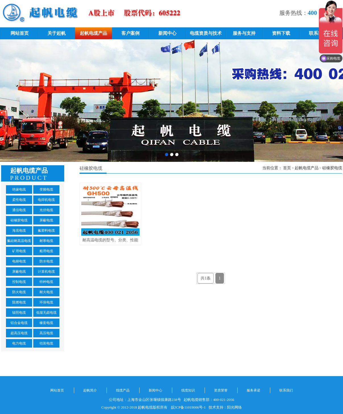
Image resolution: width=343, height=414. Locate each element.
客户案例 (130, 33)
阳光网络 (234, 407)
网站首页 (20, 33)
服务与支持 (244, 33)
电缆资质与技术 (206, 33)
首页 (287, 168)
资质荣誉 (221, 390)
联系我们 (318, 33)
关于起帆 (56, 33)
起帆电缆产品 (93, 33)
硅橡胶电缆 (332, 168)
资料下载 (281, 33)
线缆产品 (123, 390)
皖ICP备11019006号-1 (188, 407)
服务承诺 (253, 390)
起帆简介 (90, 390)
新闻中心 (167, 33)
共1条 (206, 278)
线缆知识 (188, 390)
